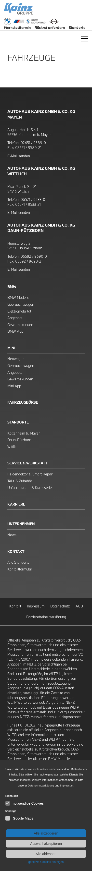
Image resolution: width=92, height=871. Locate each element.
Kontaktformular (19, 569)
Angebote (15, 317)
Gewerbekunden (20, 324)
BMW (11, 286)
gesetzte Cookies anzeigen (46, 862)
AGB (79, 606)
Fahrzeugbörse (22, 402)
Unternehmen (21, 523)
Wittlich (12, 446)
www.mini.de (55, 744)
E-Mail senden (18, 156)
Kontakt (15, 551)
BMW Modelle (18, 297)
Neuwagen (16, 358)
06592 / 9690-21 (28, 261)
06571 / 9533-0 (33, 199)
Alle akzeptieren (46, 833)
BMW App (15, 331)
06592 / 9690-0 (34, 256)
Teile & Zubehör (19, 481)
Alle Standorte (18, 562)
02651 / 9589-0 (33, 142)
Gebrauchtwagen (20, 304)
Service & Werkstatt (27, 463)
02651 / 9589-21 (28, 147)
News (11, 534)
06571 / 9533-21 (28, 204)
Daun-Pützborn (19, 439)
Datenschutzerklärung (41, 785)
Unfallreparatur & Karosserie (29, 487)
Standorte (18, 422)
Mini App (14, 386)
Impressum (35, 606)
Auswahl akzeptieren (46, 844)
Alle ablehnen (46, 854)
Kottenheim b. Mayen (23, 433)
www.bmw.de (27, 744)
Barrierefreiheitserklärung (46, 617)
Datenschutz (60, 606)
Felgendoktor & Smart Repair (30, 474)
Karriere (16, 504)
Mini (11, 348)
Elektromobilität (19, 311)
